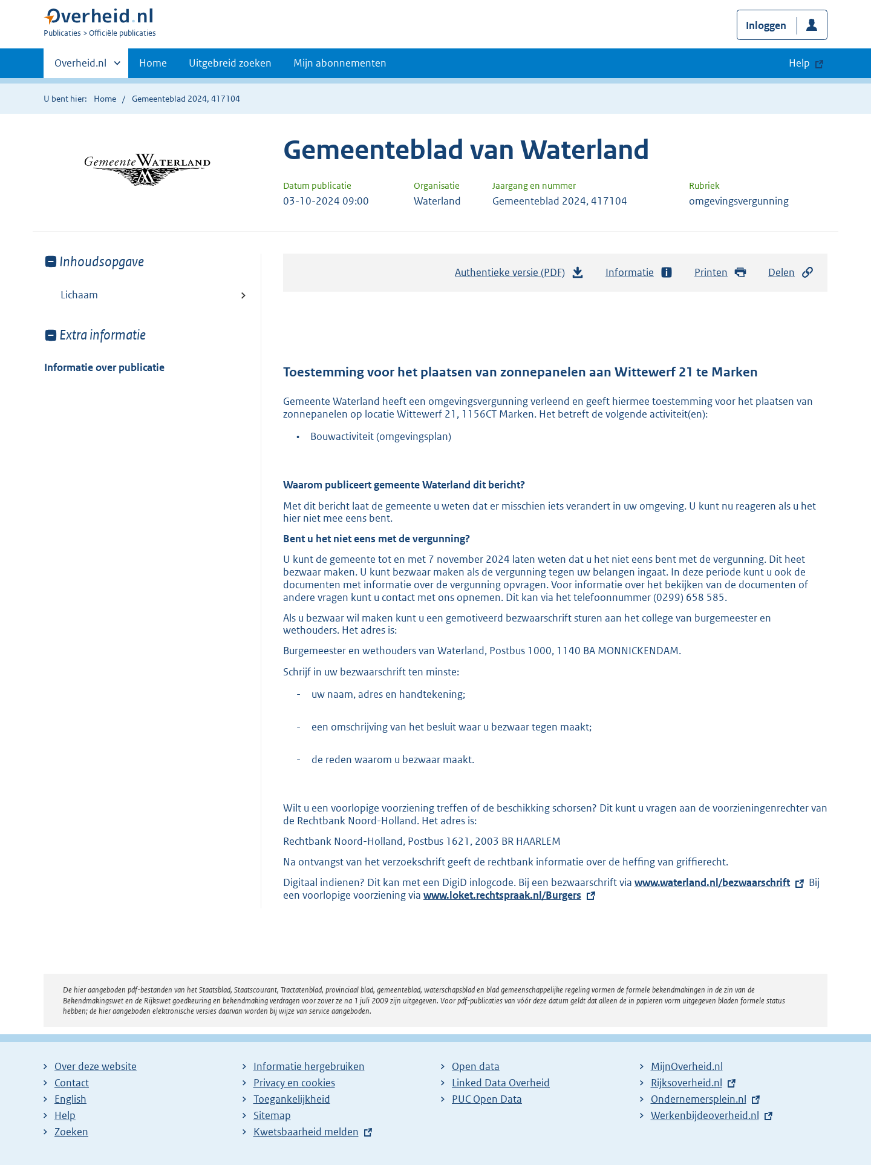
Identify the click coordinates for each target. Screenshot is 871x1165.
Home (153, 63)
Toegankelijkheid (291, 1099)
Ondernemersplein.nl (698, 1099)
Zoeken (71, 1131)
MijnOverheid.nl (687, 1066)
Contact (71, 1082)
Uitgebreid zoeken (230, 63)
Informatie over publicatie (104, 367)
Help (65, 1115)
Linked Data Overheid (501, 1082)
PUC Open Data (487, 1099)
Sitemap (272, 1115)
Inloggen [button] (766, 25)
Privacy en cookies (294, 1082)
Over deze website (95, 1066)
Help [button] (799, 63)
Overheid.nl (80, 66)
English (70, 1099)
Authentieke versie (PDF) (519, 275)
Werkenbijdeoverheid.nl (705, 1115)
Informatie (639, 273)
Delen (791, 273)
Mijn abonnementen (340, 63)
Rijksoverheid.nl (686, 1082)
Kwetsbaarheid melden (306, 1131)
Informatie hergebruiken (309, 1066)
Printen (720, 273)
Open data (476, 1066)
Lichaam (79, 294)
